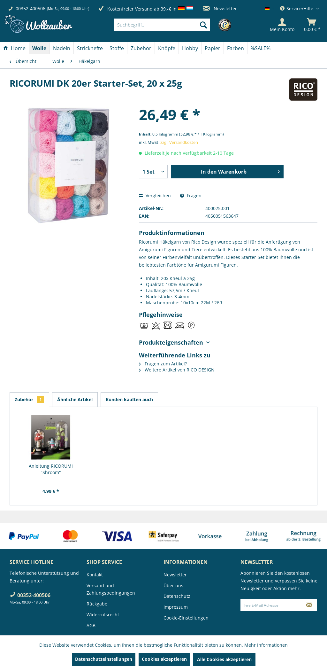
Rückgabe (97, 604)
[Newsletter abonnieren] (309, 605)
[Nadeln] (61, 48)
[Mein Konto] (282, 25)
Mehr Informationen (266, 645)
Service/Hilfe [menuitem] (297, 8)
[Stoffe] (116, 48)
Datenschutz (177, 596)
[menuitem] (171, 25)
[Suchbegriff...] (162, 25)
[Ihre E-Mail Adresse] (271, 605)
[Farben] (235, 48)
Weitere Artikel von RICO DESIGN (177, 370)
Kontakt (95, 575)
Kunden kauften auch (129, 399)
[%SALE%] (260, 48)
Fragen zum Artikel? (163, 364)
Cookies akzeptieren (164, 659)
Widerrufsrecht (103, 615)
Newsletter (220, 8)
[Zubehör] (141, 48)
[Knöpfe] (167, 48)
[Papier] (213, 48)
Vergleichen (155, 195)
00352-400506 (30, 8)
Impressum (176, 607)
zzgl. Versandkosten (179, 142)
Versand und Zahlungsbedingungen (111, 589)
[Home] (14, 48)
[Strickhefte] (90, 48)
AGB (91, 625)
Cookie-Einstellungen (186, 618)
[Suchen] (203, 25)
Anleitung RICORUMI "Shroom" (51, 469)
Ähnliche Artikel (75, 399)
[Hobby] (190, 48)
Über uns (173, 585)
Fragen (191, 195)
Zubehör (29, 399)
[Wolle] (39, 48)
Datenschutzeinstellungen (103, 659)
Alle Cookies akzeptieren (224, 659)
